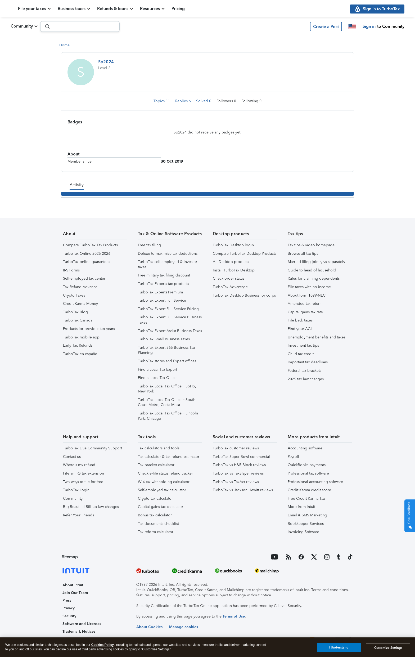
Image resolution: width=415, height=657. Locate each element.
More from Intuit (301, 506)
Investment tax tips (303, 345)
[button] (326, 26)
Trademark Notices (78, 631)
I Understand (339, 647)
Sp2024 (106, 61)
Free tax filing (149, 245)
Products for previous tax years (89, 329)
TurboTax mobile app (81, 337)
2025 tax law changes (306, 379)
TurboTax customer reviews (236, 448)
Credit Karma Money (80, 303)
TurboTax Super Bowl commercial (241, 456)
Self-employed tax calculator (162, 490)
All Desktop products (231, 262)
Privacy (68, 608)
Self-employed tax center (84, 278)
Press (66, 600)
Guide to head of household (312, 270)
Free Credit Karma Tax (306, 498)
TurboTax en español (80, 354)
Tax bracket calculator (156, 465)
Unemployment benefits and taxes (316, 337)
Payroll (293, 456)
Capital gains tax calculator (160, 506)
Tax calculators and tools (158, 448)
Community (22, 26)
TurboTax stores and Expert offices (167, 361)
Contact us (72, 456)
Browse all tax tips (303, 253)
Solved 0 (204, 101)
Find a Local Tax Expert (157, 369)
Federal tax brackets (304, 370)
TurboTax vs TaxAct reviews (236, 482)
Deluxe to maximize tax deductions (167, 253)
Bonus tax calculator (155, 515)
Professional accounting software (315, 482)
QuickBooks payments (307, 465)
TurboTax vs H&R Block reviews (239, 465)
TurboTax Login (76, 490)
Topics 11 (162, 101)
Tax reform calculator (155, 532)
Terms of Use (234, 616)
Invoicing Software (303, 532)
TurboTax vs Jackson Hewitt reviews (243, 490)
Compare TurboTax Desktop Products (244, 253)
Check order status (228, 278)
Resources (177, 8)
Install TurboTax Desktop (234, 270)
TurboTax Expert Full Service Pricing (168, 309)
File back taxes (300, 320)
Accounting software (305, 448)
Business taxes (98, 8)
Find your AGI (300, 329)
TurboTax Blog (75, 312)
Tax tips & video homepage (311, 245)
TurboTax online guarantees (86, 262)
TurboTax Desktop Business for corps (244, 295)
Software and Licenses (81, 624)
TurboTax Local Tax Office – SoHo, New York (167, 389)
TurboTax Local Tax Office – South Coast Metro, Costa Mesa (166, 402)
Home (64, 45)
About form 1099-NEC (307, 295)
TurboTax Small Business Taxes (164, 339)
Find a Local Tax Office (157, 378)
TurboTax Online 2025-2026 (86, 253)
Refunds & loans (139, 8)
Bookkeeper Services (306, 523)
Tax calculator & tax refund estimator (168, 456)
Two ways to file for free (83, 482)
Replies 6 (183, 101)
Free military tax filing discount (164, 275)
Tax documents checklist (158, 523)
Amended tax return (305, 303)
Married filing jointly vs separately (316, 262)
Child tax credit (301, 354)
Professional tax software (308, 473)
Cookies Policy (102, 645)
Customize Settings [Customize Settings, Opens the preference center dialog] (388, 648)
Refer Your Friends (78, 515)
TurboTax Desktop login (233, 245)
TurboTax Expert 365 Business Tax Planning (166, 350)
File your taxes (59, 8)
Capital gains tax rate (305, 312)
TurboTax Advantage (230, 287)
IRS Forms (71, 270)
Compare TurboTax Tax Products (90, 245)
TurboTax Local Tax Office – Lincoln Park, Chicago (168, 416)
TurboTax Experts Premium (160, 292)
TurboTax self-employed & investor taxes (167, 264)
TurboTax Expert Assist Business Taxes (170, 331)
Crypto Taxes (74, 295)
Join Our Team (75, 593)
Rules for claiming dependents (314, 278)
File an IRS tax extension (83, 473)
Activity (77, 184)
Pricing (204, 8)
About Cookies (149, 627)
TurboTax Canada (77, 320)
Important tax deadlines (308, 362)
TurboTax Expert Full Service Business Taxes (170, 320)
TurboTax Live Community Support (92, 448)
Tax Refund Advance (80, 287)
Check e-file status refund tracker (165, 473)
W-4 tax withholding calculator (164, 482)
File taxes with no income (309, 287)
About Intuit (72, 585)
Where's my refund (79, 465)
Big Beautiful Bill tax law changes (91, 506)
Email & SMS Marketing (307, 515)
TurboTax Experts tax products (163, 283)
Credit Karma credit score (309, 490)
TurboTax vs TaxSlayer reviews (238, 473)
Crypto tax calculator (155, 498)
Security (69, 616)
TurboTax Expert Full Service (162, 300)
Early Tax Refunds (77, 345)
